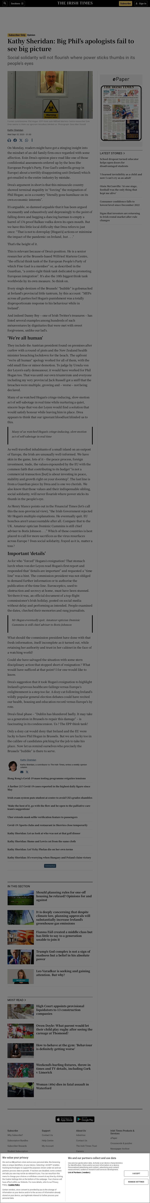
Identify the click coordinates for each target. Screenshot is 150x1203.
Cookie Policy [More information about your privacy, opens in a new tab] (14, 1185)
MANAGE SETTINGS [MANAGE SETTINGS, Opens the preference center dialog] (136, 1182)
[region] (75, 1178)
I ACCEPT (136, 1174)
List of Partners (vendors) (79, 1172)
